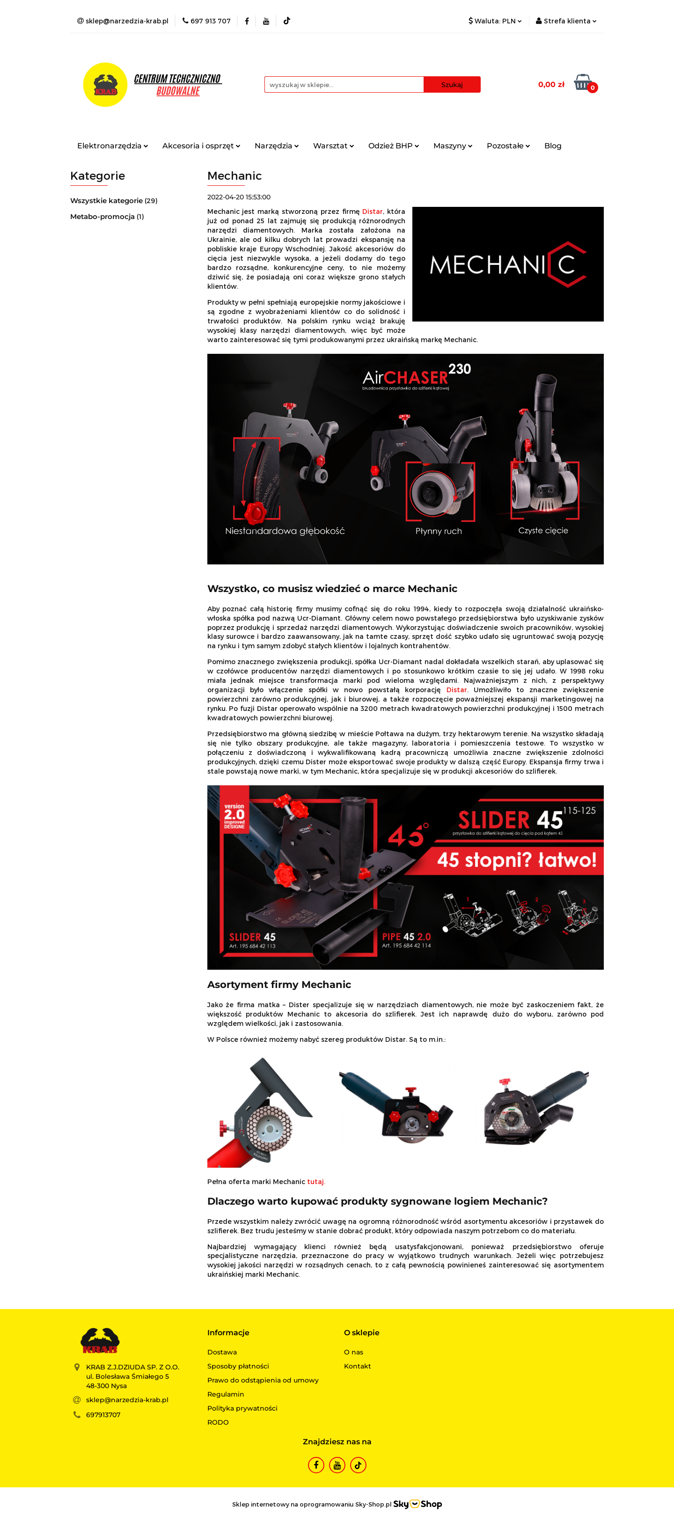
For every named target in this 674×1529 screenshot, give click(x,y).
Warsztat (333, 145)
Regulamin (225, 1394)
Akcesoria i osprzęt (201, 145)
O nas (353, 1352)
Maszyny (453, 145)
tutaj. (316, 1181)
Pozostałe (508, 145)
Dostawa (222, 1352)
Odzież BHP (393, 145)
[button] (228, 1333)
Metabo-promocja (103, 216)
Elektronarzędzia (112, 145)
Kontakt (357, 1366)
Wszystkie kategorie (107, 200)
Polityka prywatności (242, 1408)
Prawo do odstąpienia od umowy (263, 1380)
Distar (372, 211)
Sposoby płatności (238, 1366)
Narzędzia (277, 145)
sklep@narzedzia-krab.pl (127, 1400)
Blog (553, 145)
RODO (218, 1422)
